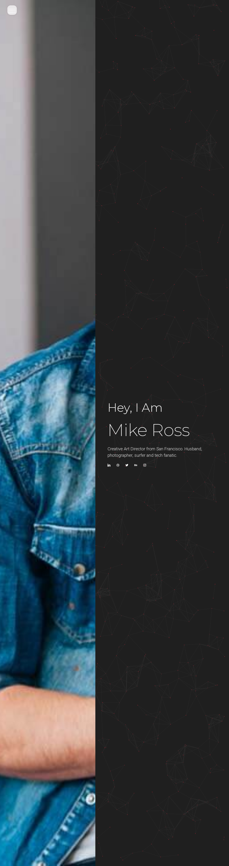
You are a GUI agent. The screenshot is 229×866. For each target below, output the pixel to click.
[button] (11, 9)
